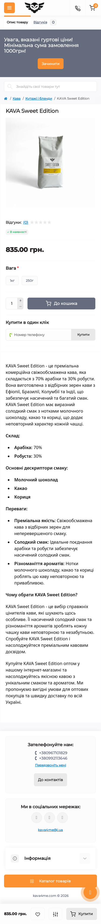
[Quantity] (12, 303)
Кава (16, 98)
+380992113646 (53, 758)
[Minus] (20, 307)
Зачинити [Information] (51, 64)
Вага (12, 268)
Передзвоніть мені (50, 765)
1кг (12, 281)
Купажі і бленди (38, 98)
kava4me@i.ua (50, 830)
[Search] (10, 86)
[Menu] (9, 7)
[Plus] (20, 301)
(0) (25, 222)
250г (29, 281)
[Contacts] (77, 8)
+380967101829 (53, 752)
